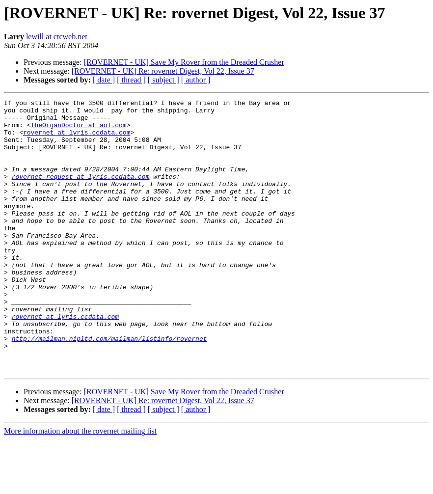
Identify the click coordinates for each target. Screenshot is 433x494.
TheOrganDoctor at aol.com (79, 130)
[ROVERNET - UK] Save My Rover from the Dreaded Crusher (184, 62)
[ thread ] (131, 80)
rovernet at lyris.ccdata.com (76, 139)
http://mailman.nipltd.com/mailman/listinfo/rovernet (109, 387)
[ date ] (104, 80)
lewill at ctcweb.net (56, 36)
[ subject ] (163, 80)
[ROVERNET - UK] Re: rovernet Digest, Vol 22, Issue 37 (163, 71)
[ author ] (196, 80)
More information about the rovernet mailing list (80, 485)
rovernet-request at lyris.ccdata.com (81, 192)
